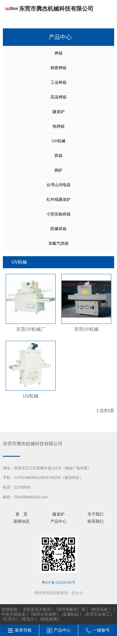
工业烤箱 (58, 82)
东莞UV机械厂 (30, 329)
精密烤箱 (58, 67)
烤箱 (58, 53)
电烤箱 (58, 126)
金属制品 (71, 614)
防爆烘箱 (58, 228)
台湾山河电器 (58, 184)
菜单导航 (23, 630)
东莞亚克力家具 (37, 609)
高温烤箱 (58, 97)
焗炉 (58, 170)
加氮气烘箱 (58, 243)
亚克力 (28, 619)
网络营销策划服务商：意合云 (58, 593)
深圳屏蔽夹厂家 (71, 609)
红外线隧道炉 (58, 199)
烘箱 (58, 155)
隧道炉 (58, 111)
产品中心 (62, 630)
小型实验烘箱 (58, 214)
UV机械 (58, 141)
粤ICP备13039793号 (59, 582)
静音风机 (100, 609)
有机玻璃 (49, 619)
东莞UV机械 (86, 329)
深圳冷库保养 (44, 614)
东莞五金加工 (98, 614)
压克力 (10, 619)
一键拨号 (101, 630)
